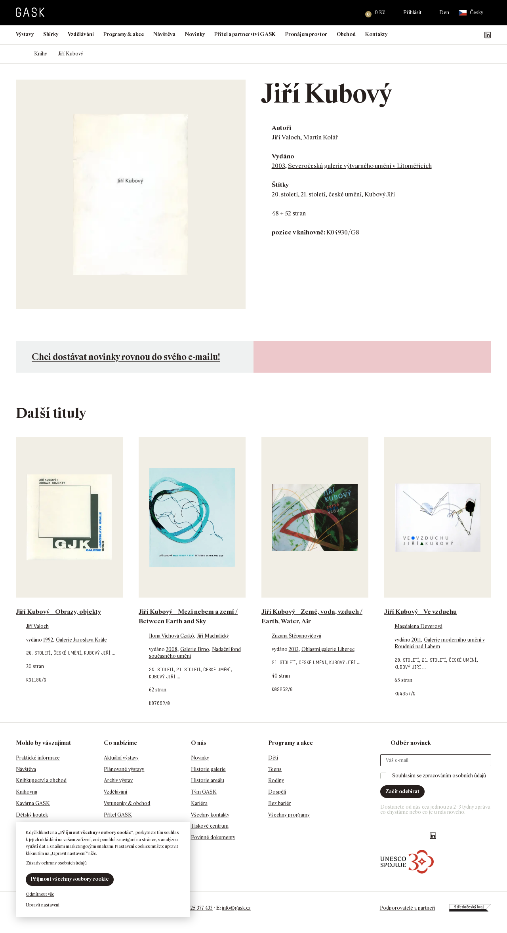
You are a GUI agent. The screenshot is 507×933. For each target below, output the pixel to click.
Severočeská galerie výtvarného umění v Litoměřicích (360, 165)
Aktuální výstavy (121, 758)
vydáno (34, 640)
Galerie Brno (194, 649)
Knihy (40, 54)
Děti (273, 758)
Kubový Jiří (379, 194)
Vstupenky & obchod (127, 803)
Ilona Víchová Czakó (171, 636)
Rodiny (276, 780)
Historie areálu (207, 780)
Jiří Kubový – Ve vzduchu (420, 611)
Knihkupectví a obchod (41, 780)
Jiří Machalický (213, 636)
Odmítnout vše (40, 894)
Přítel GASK (118, 815)
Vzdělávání (81, 34)
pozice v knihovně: (298, 232)
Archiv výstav (118, 780)
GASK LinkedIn (487, 34)
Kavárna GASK (33, 803)
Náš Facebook (449, 34)
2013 (294, 649)
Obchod (346, 34)
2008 (171, 649)
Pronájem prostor (306, 34)
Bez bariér (279, 803)
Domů (19, 53)
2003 (278, 165)
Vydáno (283, 156)
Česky (471, 13)
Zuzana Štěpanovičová (296, 636)
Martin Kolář (320, 137)
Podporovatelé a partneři (407, 908)
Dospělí (277, 792)
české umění (345, 194)
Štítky (280, 185)
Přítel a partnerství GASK (245, 34)
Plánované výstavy (124, 769)
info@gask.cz (236, 908)
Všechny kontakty (210, 815)
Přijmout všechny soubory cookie (70, 879)
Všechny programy (289, 815)
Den (444, 12)
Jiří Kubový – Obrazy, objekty (58, 611)
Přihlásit (412, 12)
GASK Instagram (462, 34)
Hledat (349, 12)
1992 (48, 640)
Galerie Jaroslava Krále (81, 640)
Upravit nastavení (42, 905)
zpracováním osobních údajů (454, 776)
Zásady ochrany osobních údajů (56, 863)
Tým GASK (204, 792)
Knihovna (26, 792)
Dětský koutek (32, 815)
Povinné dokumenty (213, 837)
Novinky (195, 34)
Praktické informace (38, 758)
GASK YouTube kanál (474, 34)
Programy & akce (123, 34)
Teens (275, 769)
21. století (313, 194)
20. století (285, 194)
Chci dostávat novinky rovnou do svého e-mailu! (126, 356)
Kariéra (199, 803)
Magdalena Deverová (418, 626)
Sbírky (50, 34)
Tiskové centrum (210, 826)
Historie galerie (208, 769)
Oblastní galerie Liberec (328, 649)
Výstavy (25, 34)
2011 (416, 640)
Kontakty (376, 34)
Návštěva (164, 34)
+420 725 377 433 (194, 908)
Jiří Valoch (286, 137)
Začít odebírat (402, 791)
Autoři (281, 127)
